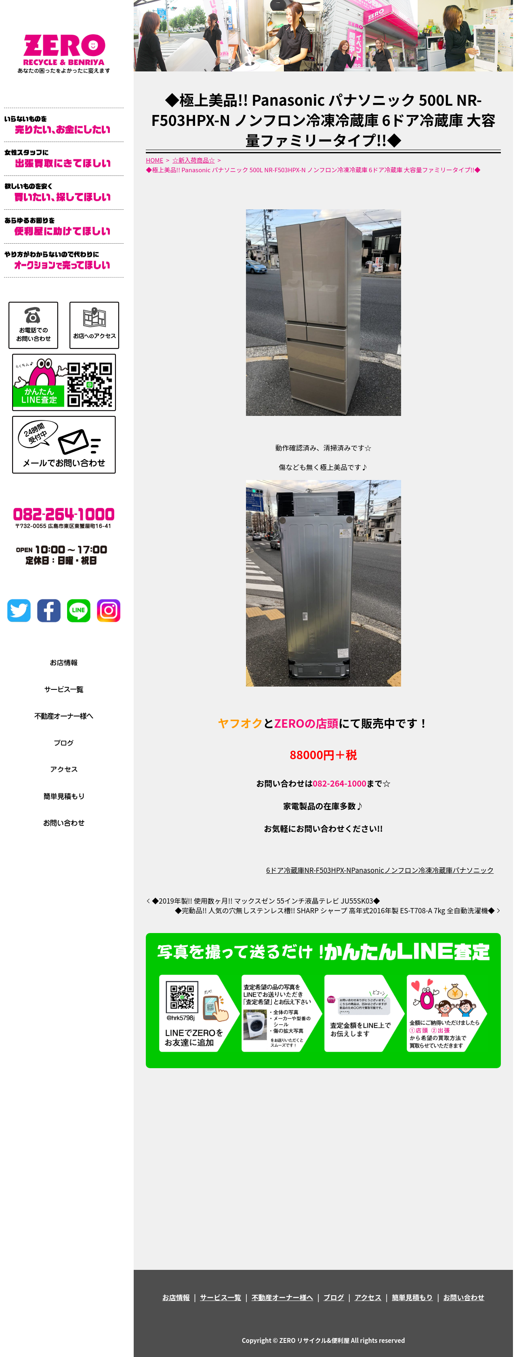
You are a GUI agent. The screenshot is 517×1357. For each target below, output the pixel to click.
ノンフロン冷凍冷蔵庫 (418, 870)
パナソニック (473, 870)
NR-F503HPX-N (327, 870)
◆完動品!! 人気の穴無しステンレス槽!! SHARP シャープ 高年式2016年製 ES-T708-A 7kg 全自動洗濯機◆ (335, 910)
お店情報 (176, 1297)
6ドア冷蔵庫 (285, 870)
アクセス (367, 1297)
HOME (154, 160)
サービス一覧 (220, 1297)
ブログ (334, 1297)
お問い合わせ (463, 1297)
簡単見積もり (412, 1297)
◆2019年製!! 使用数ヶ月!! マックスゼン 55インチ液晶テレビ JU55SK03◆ (266, 901)
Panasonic (367, 870)
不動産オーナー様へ (282, 1297)
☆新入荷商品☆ (193, 160)
